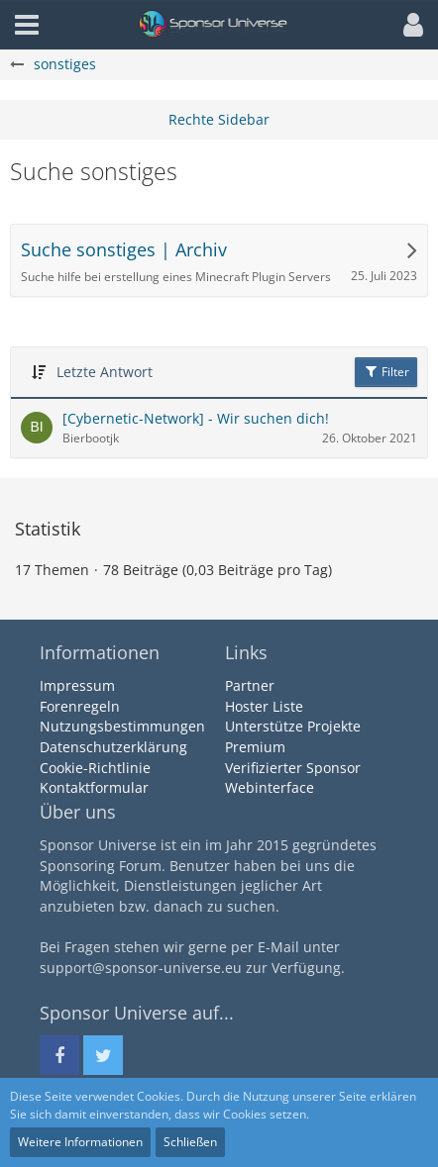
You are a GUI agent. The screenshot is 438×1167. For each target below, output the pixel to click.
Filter (386, 371)
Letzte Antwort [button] (104, 371)
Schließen (190, 1141)
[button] (408, 25)
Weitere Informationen (80, 1141)
